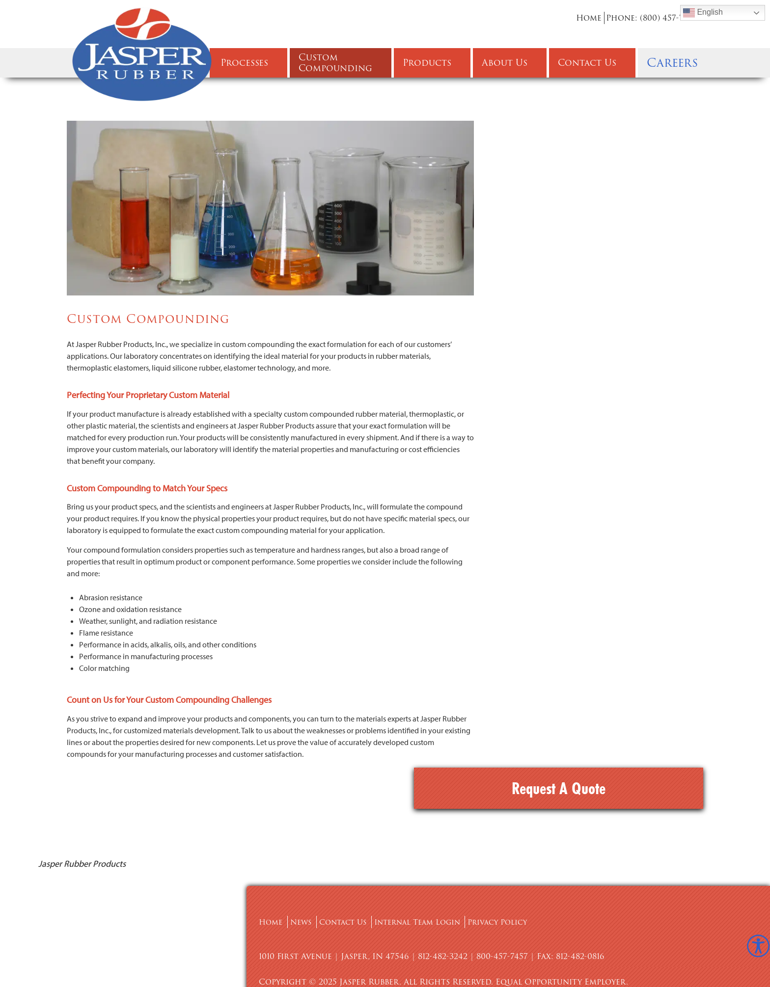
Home (589, 18)
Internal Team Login (428, 868)
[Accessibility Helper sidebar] (758, 946)
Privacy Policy (514, 868)
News (303, 868)
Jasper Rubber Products (82, 810)
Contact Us (348, 868)
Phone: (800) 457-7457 (651, 18)
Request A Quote (608, 141)
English (703, 13)
